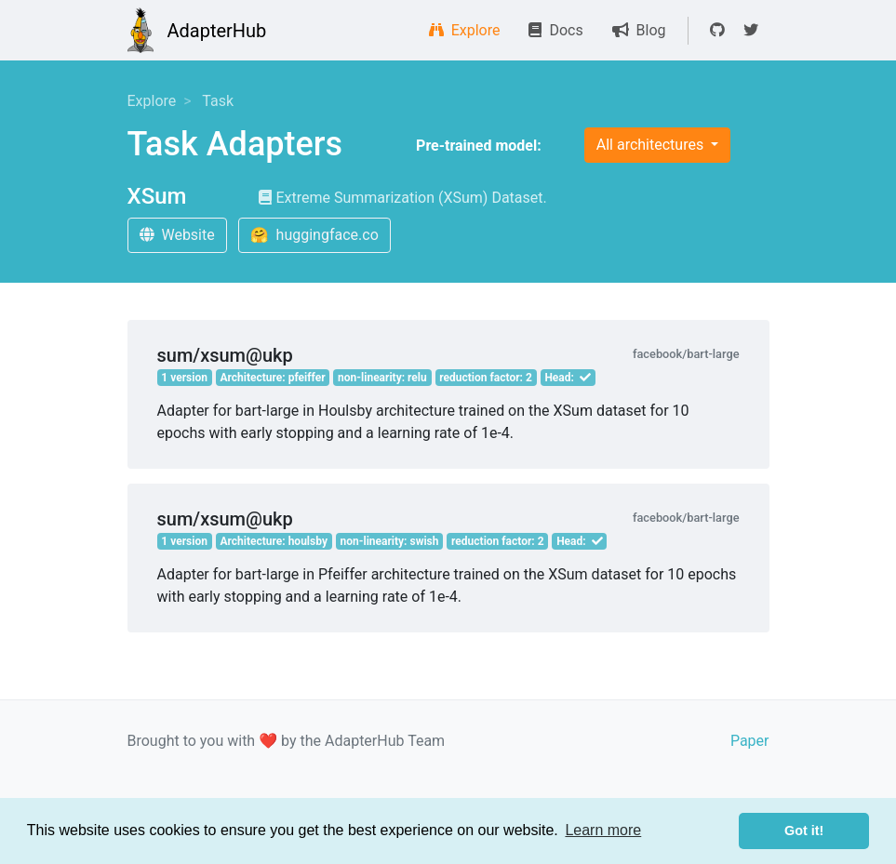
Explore (465, 30)
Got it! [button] (803, 830)
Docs (555, 30)
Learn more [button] (603, 830)
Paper (749, 741)
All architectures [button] (651, 144)
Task (218, 101)
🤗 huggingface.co (314, 235)
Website (177, 235)
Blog (639, 30)
